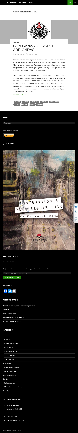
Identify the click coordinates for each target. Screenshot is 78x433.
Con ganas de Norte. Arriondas (34, 48)
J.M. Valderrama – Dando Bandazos (18, 2)
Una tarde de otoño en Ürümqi (13, 317)
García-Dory (54, 102)
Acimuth (9, 413)
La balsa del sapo (10, 383)
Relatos (16, 42)
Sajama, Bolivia (9, 355)
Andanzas (6, 336)
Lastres (24, 104)
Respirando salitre (10, 371)
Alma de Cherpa (12, 416)
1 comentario (32, 54)
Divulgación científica (11, 367)
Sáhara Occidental (10, 351)
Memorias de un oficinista (13, 387)
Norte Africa (8, 347)
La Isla (17, 104)
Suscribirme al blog (12, 278)
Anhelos (6, 310)
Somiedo (40, 104)
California (7, 340)
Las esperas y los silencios (12, 321)
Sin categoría (7, 391)
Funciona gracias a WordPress (12, 430)
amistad (25, 102)
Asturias (44, 102)
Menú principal (75, 2)
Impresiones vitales (9, 375)
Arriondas (34, 102)
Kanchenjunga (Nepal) (11, 344)
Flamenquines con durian (15, 420)
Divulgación (7, 363)
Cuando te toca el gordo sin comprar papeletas (19, 306)
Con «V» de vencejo (9, 313)
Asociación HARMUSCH (15, 409)
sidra (32, 104)
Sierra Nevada (9, 359)
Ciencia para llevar (13, 405)
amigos (17, 102)
